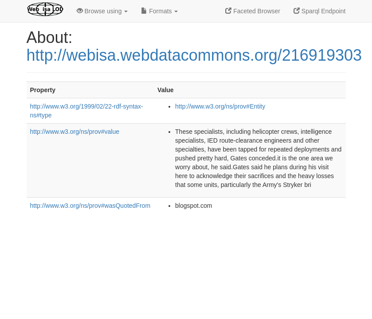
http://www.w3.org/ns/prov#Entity (220, 106)
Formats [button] (159, 11)
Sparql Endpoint (320, 11)
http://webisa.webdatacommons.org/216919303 (194, 55)
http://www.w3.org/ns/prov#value (75, 131)
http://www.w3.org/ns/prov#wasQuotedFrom (90, 205)
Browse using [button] (102, 11)
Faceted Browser (252, 11)
